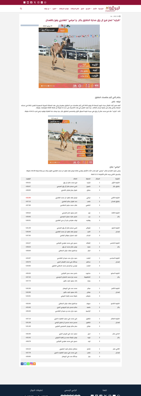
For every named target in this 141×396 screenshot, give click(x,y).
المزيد (54, 8)
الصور (82, 8)
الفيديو (88, 8)
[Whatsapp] (28, 363)
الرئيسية (100, 8)
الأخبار (95, 8)
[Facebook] (22, 363)
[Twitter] (25, 363)
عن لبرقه (47, 8)
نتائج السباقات (74, 8)
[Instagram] (31, 363)
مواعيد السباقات (64, 8)
